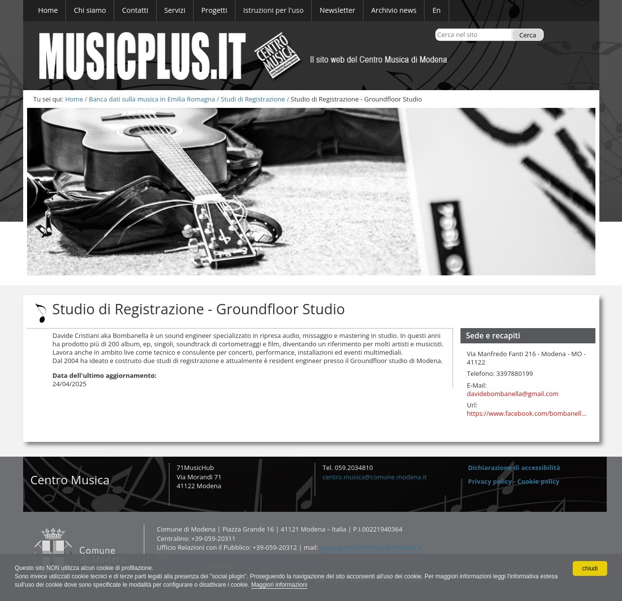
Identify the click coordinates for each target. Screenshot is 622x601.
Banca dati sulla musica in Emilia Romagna (152, 99)
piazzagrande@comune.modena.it (371, 547)
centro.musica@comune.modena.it (375, 476)
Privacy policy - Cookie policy (513, 481)
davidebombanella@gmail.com (512, 394)
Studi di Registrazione (253, 99)
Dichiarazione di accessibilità (514, 467)
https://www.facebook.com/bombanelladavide (528, 413)
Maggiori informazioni (279, 584)
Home (74, 99)
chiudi (589, 568)
